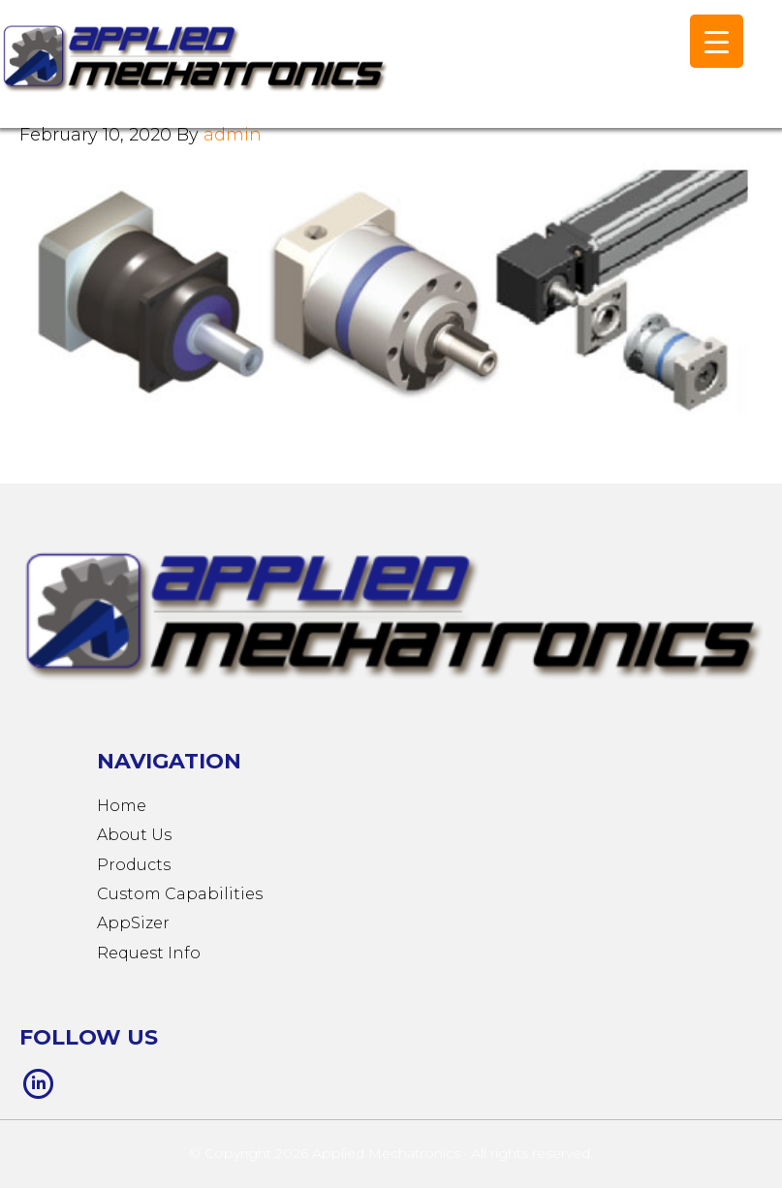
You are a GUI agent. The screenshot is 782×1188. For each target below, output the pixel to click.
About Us (134, 835)
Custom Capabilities (180, 894)
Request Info (149, 953)
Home (121, 806)
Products (134, 865)
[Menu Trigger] (716, 41)
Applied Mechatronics (194, 73)
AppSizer (133, 923)
